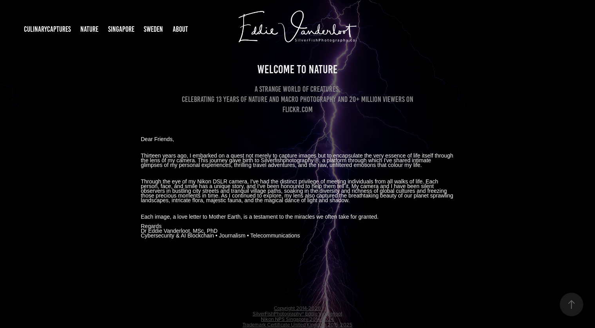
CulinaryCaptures (47, 29)
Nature (89, 29)
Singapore (121, 29)
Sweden (153, 29)
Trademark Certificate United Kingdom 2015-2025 (297, 324)
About (180, 29)
